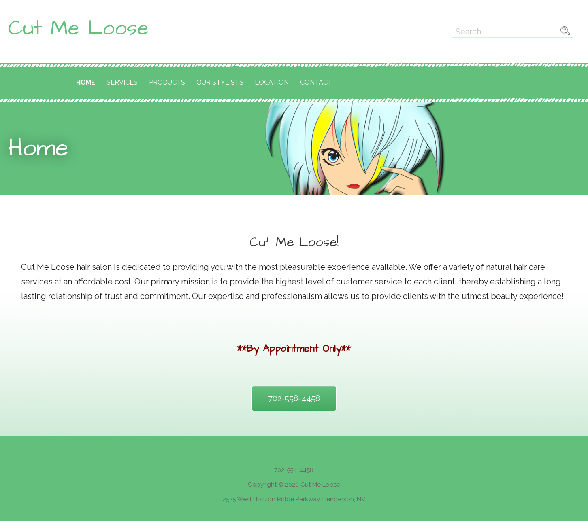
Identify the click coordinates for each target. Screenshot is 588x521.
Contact (316, 82)
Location (272, 82)
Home (85, 82)
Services (122, 82)
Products (167, 82)
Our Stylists (219, 82)
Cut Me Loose (78, 28)
